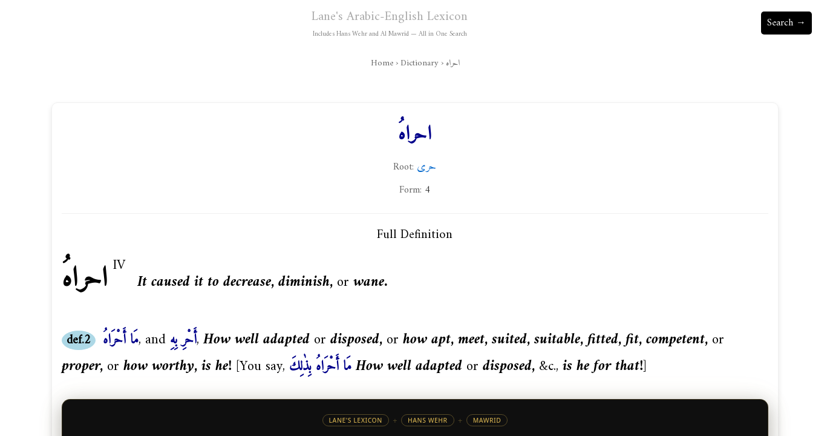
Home (382, 63)
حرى (426, 166)
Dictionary (419, 63)
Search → (786, 23)
